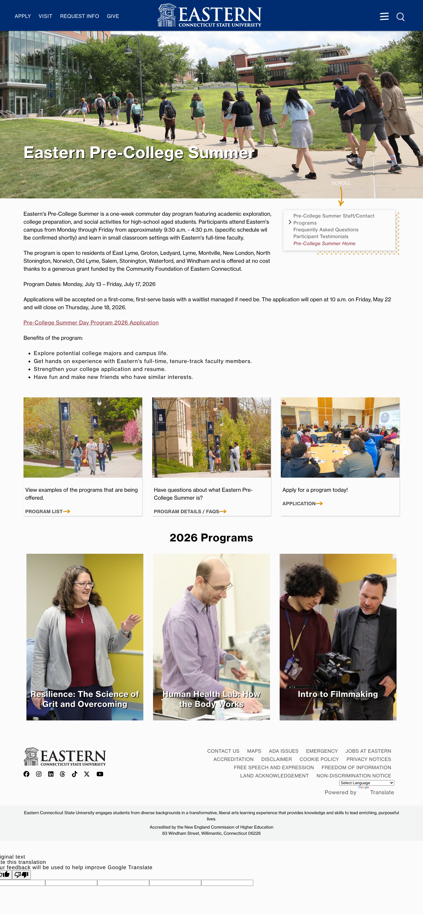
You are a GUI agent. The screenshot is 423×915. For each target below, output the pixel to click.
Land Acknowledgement (274, 776)
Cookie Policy (319, 759)
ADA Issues (283, 751)
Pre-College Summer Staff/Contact (334, 216)
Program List (44, 512)
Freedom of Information (356, 767)
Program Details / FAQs (186, 512)
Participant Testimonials (321, 236)
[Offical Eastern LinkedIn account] (51, 774)
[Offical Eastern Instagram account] (39, 774)
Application (299, 504)
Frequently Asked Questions (326, 229)
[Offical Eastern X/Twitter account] (87, 774)
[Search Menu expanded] (401, 17)
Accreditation (234, 759)
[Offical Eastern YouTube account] (100, 774)
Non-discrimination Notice (354, 776)
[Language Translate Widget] (366, 783)
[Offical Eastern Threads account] (63, 774)
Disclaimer (276, 759)
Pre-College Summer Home (324, 243)
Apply (23, 16)
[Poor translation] (21, 875)
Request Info (79, 16)
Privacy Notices (369, 759)
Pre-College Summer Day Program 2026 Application (91, 323)
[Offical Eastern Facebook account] (28, 774)
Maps (254, 751)
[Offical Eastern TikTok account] (75, 774)
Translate (376, 792)
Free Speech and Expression (274, 767)
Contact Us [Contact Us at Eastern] (223, 751)
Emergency (322, 751)
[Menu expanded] (384, 17)
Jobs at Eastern (368, 751)
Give (113, 16)
